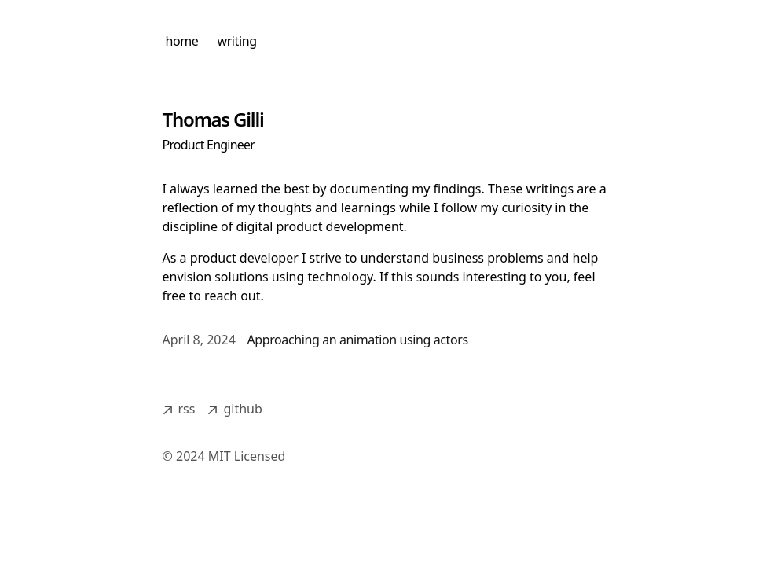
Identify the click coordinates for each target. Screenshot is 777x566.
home (182, 41)
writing (236, 41)
